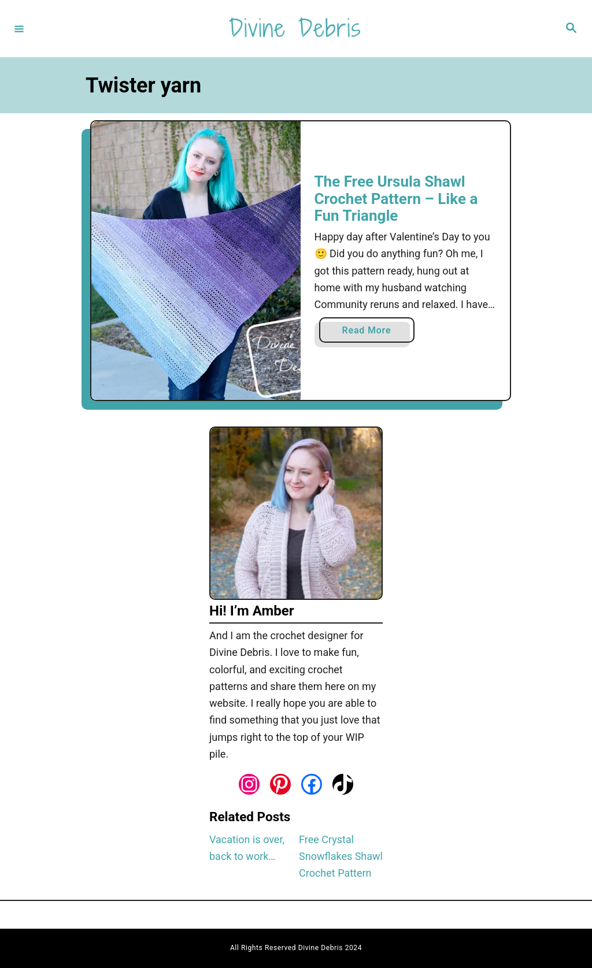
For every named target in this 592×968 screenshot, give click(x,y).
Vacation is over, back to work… (246, 847)
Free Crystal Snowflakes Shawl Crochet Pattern (341, 856)
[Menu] (19, 28)
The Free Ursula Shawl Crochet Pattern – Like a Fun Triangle (396, 198)
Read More (370, 332)
